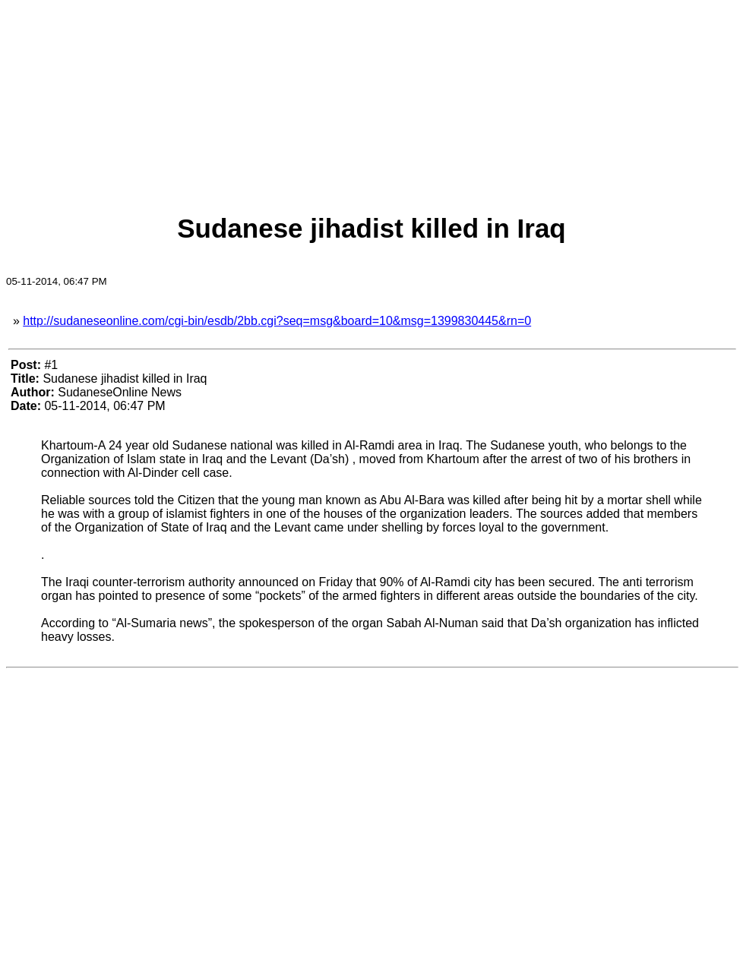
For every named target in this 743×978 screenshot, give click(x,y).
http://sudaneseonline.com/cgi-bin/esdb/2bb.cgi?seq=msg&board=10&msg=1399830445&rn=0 (277, 320)
